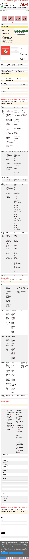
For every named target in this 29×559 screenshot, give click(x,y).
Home (1, 7)
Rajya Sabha (14, 7)
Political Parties (19, 7)
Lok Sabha (4, 7)
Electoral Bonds (24, 7)
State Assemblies (9, 7)
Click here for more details (21, 34)
